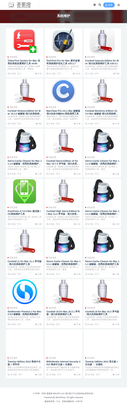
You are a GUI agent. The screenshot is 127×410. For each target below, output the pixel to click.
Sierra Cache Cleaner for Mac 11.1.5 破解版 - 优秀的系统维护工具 (102, 164)
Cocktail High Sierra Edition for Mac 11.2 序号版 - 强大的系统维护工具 (63, 214)
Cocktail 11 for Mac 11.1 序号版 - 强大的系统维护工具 (25, 262)
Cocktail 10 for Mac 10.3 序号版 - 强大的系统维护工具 (102, 313)
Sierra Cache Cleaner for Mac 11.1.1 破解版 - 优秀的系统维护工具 (63, 264)
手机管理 (13, 207)
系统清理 (13, 107)
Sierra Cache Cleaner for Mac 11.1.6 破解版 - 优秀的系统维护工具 (25, 164)
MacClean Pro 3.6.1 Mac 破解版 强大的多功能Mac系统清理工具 (63, 112)
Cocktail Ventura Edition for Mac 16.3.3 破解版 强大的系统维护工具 (25, 114)
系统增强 (13, 57)
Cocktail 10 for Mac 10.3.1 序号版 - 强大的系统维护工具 (63, 313)
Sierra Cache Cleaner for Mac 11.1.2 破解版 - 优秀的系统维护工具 (102, 214)
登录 (109, 5)
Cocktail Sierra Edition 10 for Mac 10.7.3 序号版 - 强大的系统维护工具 (62, 164)
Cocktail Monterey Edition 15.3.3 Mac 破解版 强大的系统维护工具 (101, 114)
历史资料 (13, 358)
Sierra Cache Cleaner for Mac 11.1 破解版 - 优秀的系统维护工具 (102, 262)
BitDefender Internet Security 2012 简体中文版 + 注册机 (63, 363)
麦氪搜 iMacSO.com (55, 393)
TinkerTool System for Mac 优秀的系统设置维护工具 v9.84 (24, 62)
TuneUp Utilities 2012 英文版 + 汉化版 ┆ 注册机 (101, 363)
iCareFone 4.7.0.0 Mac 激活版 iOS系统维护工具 (24, 212)
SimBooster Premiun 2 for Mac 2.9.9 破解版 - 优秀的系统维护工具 (24, 314)
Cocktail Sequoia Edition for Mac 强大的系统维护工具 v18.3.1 (102, 62)
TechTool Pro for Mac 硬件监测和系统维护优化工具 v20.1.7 (63, 62)
